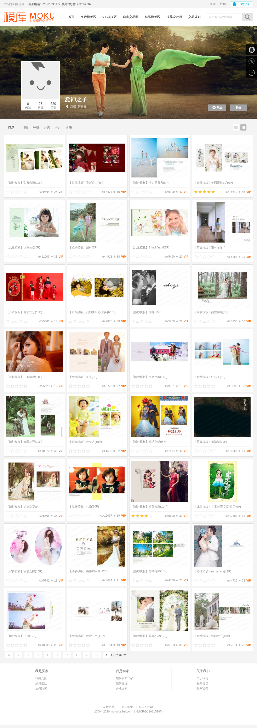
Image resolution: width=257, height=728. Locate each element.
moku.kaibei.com (121, 711)
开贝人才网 (145, 707)
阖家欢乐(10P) (24, 312)
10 (96, 655)
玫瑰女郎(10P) (24, 571)
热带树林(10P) (149, 571)
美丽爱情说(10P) (213, 182)
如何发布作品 (124, 678)
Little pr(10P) (23, 247)
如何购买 (41, 688)
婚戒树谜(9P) (211, 312)
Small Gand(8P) (150, 247)
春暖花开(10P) (24, 441)
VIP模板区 (109, 17)
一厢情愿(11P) (24, 377)
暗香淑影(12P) (149, 506)
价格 (69, 127)
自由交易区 (130, 17)
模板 (53, 107)
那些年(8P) (209, 247)
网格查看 (243, 127)
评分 (58, 127)
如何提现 (121, 683)
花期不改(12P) (149, 636)
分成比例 (121, 688)
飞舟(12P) (21, 636)
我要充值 (41, 678)
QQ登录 (245, 4)
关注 (28, 107)
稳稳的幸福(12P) (88, 571)
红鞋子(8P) (209, 377)
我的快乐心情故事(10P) (92, 312)
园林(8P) (83, 247)
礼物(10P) (84, 506)
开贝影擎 (127, 707)
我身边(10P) (85, 442)
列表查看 (236, 127)
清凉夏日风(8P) (150, 182)
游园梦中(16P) (212, 636)
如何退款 (41, 683)
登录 (213, 4)
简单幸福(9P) (23, 506)
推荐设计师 (174, 17)
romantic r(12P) (212, 571)
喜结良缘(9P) (148, 441)
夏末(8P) (83, 377)
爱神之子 (75, 99)
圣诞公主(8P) (86, 182)
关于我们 (202, 678)
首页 (71, 17)
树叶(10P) (146, 312)
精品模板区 (152, 17)
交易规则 (194, 17)
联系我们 (202, 688)
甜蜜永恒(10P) (24, 182)
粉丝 (41, 107)
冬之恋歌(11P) (149, 377)
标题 (36, 127)
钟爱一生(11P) (87, 636)
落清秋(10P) (210, 441)
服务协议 (202, 683)
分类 (47, 127)
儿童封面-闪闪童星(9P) (217, 506)
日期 (25, 127)
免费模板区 (88, 17)
